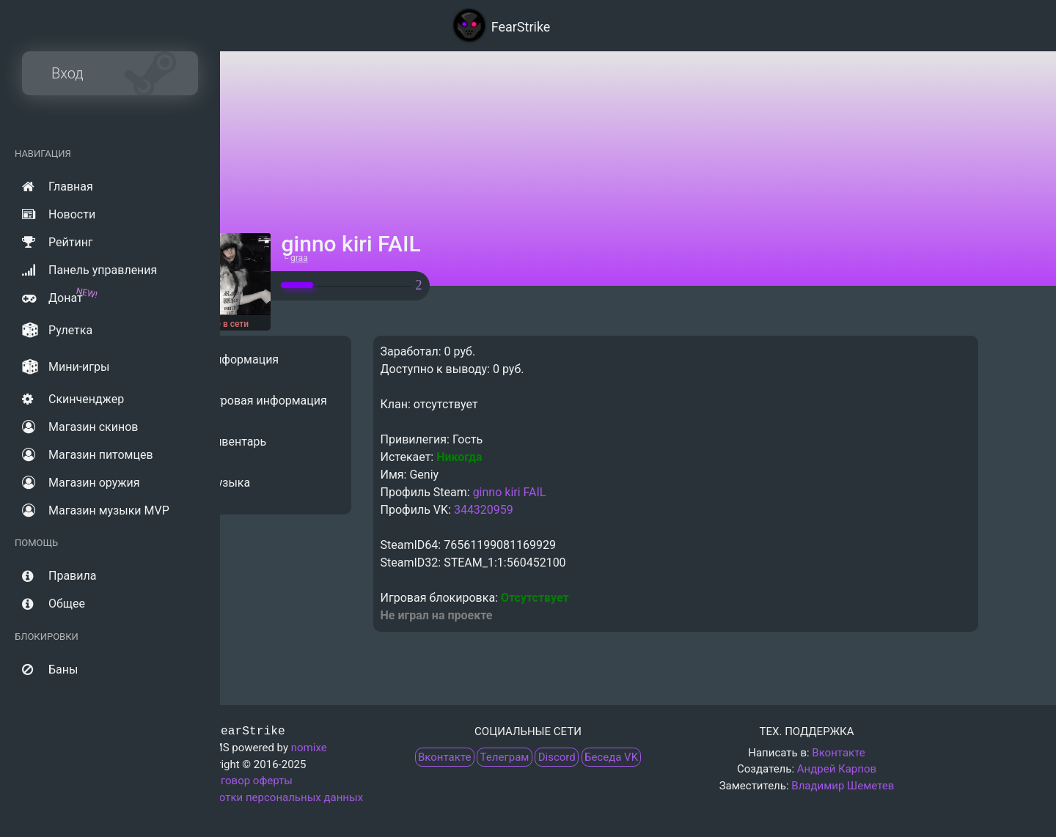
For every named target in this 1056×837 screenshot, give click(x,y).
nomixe (309, 747)
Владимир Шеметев (842, 785)
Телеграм (504, 757)
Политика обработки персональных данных (249, 797)
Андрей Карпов (836, 768)
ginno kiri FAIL (631, 492)
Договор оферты (249, 780)
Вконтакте (444, 757)
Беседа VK (611, 757)
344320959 (605, 510)
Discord (557, 757)
